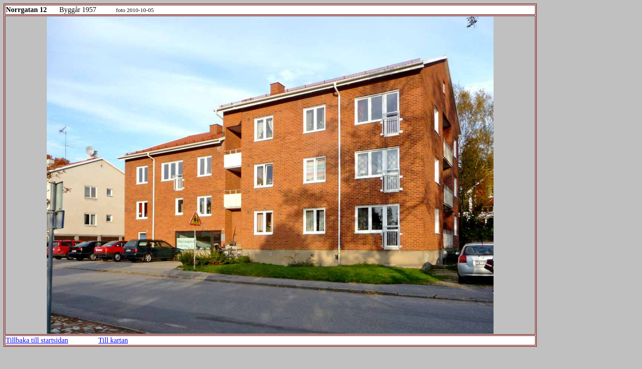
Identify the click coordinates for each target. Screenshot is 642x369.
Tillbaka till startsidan (37, 340)
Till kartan (113, 340)
